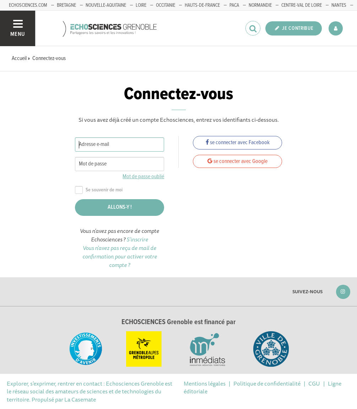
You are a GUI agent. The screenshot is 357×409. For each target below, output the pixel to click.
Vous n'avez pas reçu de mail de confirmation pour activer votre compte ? (119, 256)
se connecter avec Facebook (238, 142)
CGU (314, 383)
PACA (234, 5)
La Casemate (80, 399)
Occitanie (165, 5)
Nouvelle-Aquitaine (106, 5)
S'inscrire (137, 239)
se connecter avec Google (237, 161)
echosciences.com (28, 5)
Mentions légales (205, 383)
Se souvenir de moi (99, 190)
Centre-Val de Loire (301, 5)
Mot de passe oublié (143, 176)
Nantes (338, 5)
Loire (141, 5)
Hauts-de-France (202, 5)
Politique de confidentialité (267, 383)
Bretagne (66, 5)
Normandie (260, 5)
